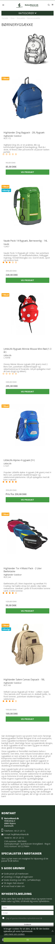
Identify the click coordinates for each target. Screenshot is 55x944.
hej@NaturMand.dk (20, 834)
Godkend (27, 924)
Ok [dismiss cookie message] (27, 940)
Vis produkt (27, 172)
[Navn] (27, 907)
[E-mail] (27, 912)
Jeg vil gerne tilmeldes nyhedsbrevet (30, 917)
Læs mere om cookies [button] (14, 934)
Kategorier (27, 13)
